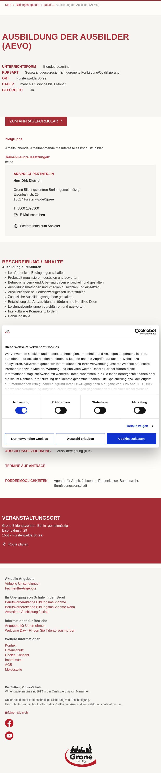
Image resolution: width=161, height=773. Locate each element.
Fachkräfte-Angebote (20, 588)
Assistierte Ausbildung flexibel (27, 612)
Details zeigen (137, 425)
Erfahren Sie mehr (17, 712)
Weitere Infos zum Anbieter (40, 226)
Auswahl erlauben (80, 438)
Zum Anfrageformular (34, 121)
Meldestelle (13, 669)
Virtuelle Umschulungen (22, 583)
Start (8, 5)
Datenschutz (14, 650)
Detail (47, 5)
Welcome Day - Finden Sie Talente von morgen (40, 630)
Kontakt (10, 645)
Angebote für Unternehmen (25, 625)
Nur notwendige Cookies (29, 438)
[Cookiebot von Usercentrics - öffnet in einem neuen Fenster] (137, 332)
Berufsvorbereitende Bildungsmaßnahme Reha (40, 607)
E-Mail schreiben (32, 215)
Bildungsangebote (27, 5)
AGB (8, 664)
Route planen (18, 544)
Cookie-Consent (17, 655)
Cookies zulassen (131, 438)
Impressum (13, 660)
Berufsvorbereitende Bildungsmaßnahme (35, 602)
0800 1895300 (28, 208)
